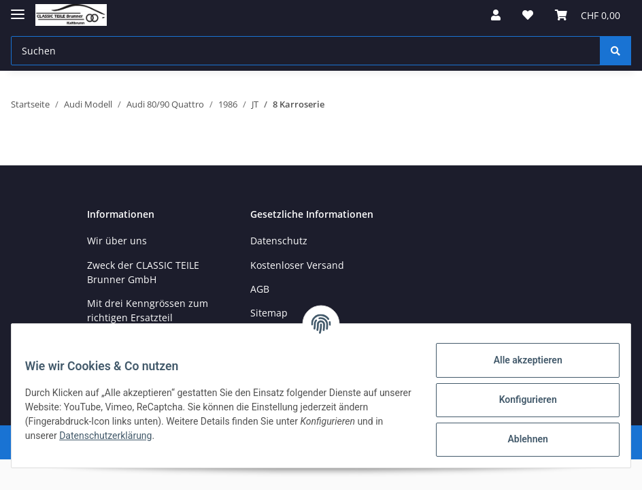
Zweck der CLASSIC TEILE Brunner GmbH (143, 272)
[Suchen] (306, 50)
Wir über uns (117, 240)
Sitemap (269, 312)
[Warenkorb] (587, 15)
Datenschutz (278, 240)
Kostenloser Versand (297, 265)
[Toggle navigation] (17, 8)
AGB (259, 288)
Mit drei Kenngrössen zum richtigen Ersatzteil (147, 310)
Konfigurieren (519, 399)
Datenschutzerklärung (142, 435)
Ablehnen (519, 439)
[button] (495, 15)
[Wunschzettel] (527, 15)
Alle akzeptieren (519, 360)
